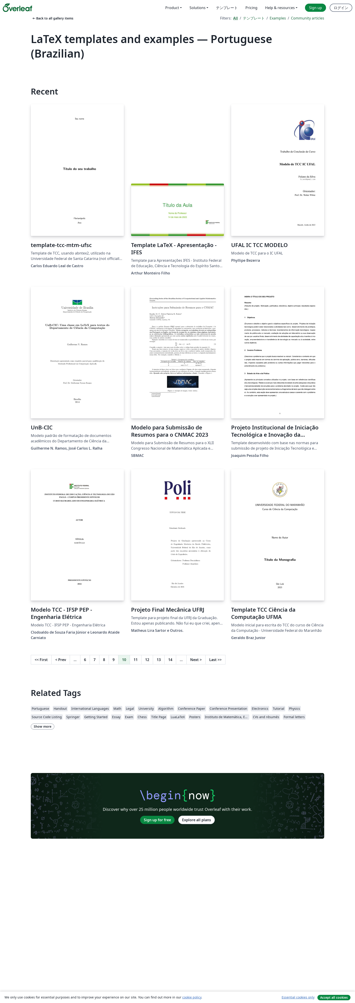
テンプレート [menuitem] (227, 7)
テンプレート (254, 18)
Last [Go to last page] (215, 659)
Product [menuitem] (172, 7)
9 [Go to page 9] (114, 659)
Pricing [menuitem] (251, 7)
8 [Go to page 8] (104, 659)
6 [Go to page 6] (85, 659)
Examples (278, 18)
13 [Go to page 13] (159, 659)
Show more (42, 726)
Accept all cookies (334, 997)
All (235, 18)
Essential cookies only (298, 997)
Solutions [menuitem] (197, 7)
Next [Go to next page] (196, 659)
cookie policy (191, 997)
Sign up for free (157, 819)
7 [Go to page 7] (95, 659)
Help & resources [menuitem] (280, 7)
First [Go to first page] (41, 659)
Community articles (307, 18)
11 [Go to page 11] (136, 659)
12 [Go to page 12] (147, 659)
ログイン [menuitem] (341, 7)
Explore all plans (196, 819)
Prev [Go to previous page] (60, 659)
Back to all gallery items (52, 18)
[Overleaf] (17, 7)
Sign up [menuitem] (315, 7)
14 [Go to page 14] (170, 659)
